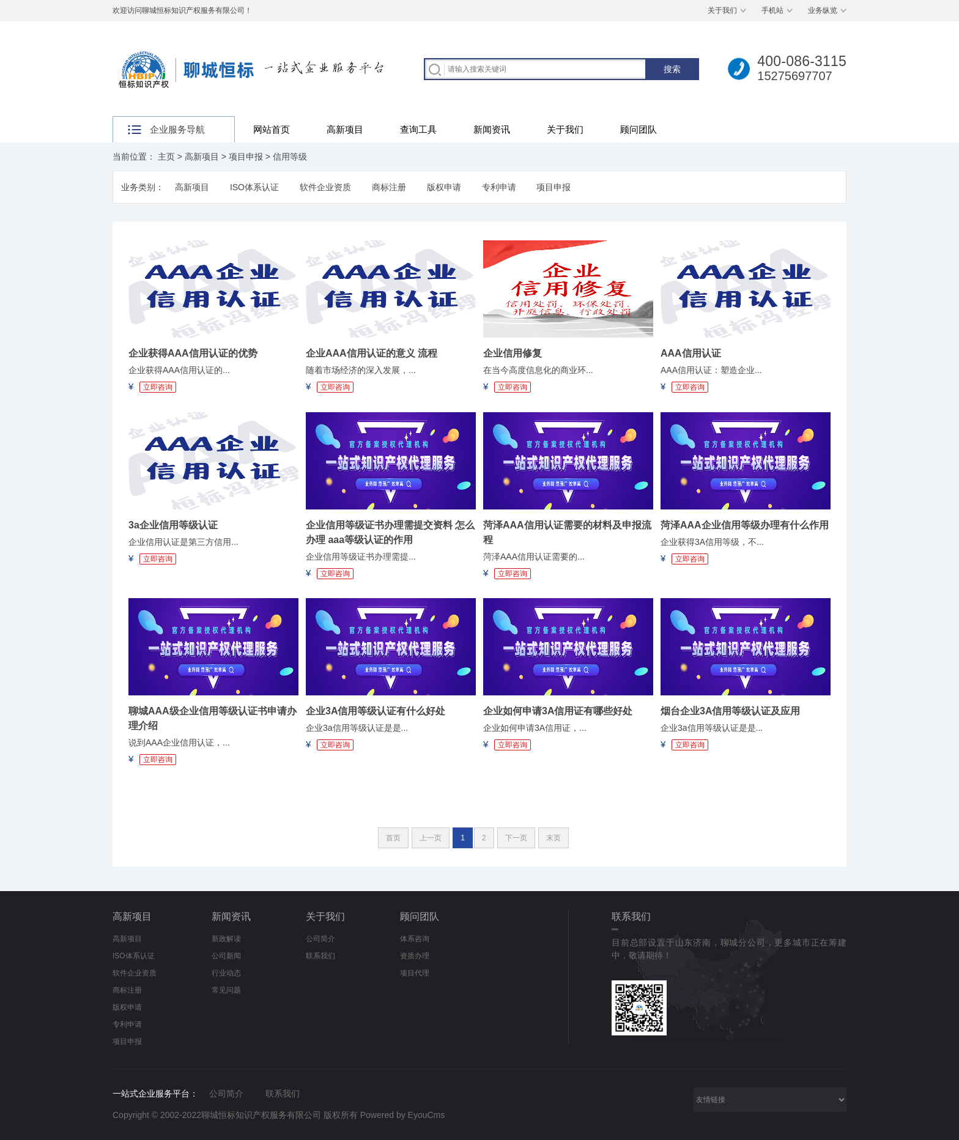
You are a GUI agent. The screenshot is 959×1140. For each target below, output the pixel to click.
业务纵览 (822, 10)
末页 (553, 838)
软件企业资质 (325, 187)
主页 (166, 156)
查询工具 (418, 129)
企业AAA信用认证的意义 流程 (371, 353)
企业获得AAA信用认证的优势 (192, 353)
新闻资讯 (491, 129)
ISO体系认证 (254, 187)
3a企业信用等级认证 (173, 525)
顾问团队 (638, 129)
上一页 (431, 838)
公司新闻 (226, 956)
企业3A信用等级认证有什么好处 (375, 711)
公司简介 (320, 939)
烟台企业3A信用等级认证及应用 (730, 711)
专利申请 (499, 187)
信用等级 (290, 156)
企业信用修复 (512, 353)
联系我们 (320, 956)
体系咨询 (414, 939)
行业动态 (226, 973)
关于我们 (722, 10)
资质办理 (414, 956)
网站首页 (271, 129)
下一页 (516, 838)
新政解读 (226, 939)
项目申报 (246, 156)
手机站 (772, 10)
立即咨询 (157, 387)
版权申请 (444, 187)
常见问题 (226, 990)
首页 (393, 838)
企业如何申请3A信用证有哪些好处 (557, 711)
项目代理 (414, 973)
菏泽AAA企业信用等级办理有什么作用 (745, 525)
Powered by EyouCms (401, 1115)
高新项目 (345, 129)
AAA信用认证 (691, 353)
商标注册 (389, 187)
